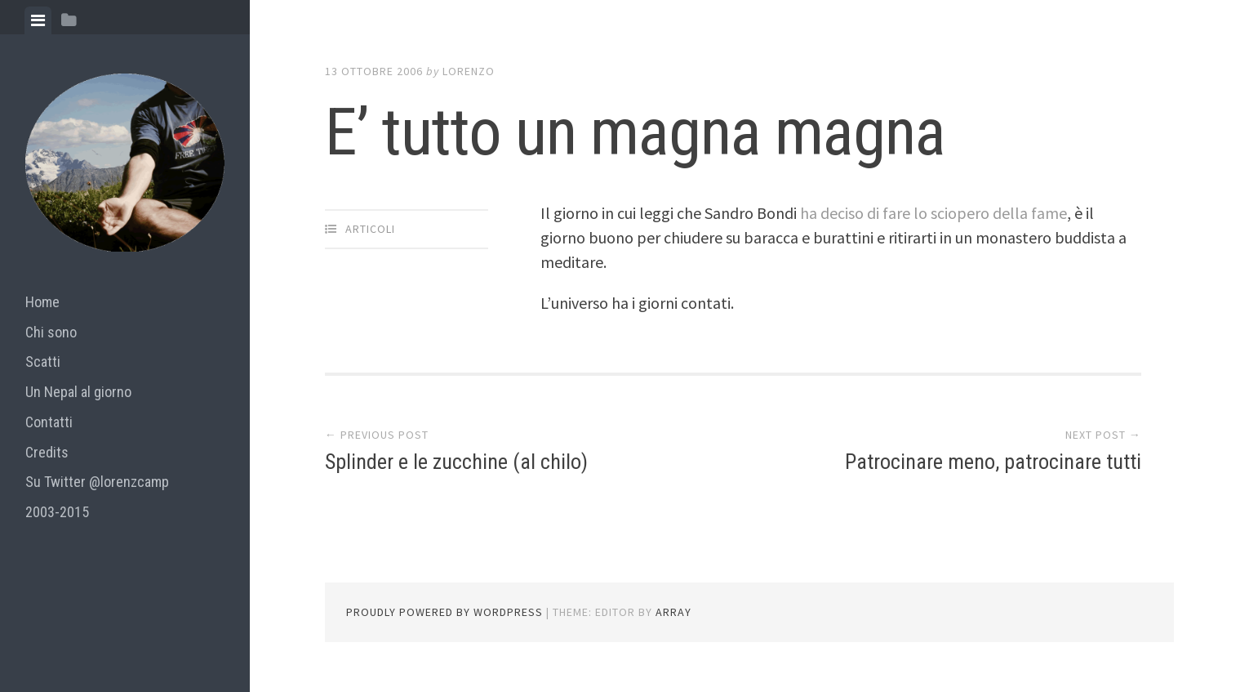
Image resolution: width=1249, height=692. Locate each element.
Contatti (49, 422)
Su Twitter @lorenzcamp (97, 481)
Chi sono (51, 332)
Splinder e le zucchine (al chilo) (456, 461)
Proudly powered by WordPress (444, 612)
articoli (370, 228)
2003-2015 (57, 511)
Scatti (42, 361)
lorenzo (468, 71)
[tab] (37, 20)
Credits (47, 452)
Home (42, 301)
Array (673, 612)
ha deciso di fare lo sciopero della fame (933, 213)
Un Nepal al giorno (78, 391)
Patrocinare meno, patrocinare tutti (993, 461)
